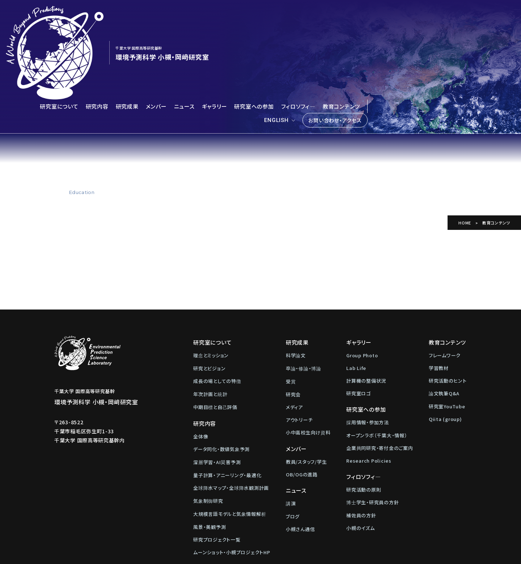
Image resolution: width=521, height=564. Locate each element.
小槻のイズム (360, 457)
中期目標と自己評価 (215, 336)
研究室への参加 (254, 36)
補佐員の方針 (361, 445)
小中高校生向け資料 (308, 362)
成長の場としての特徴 (217, 310)
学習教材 (439, 297)
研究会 (293, 324)
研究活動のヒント (448, 310)
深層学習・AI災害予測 (217, 391)
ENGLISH (276, 50)
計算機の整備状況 (366, 310)
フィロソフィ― (298, 36)
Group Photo (362, 285)
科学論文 (296, 285)
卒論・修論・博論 (303, 298)
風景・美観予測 (209, 456)
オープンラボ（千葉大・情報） (376, 365)
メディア (294, 336)
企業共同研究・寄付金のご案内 (379, 377)
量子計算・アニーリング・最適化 (227, 404)
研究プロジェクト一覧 (217, 469)
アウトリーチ (299, 349)
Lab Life (356, 297)
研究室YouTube (447, 336)
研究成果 (127, 36)
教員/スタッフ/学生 (306, 391)
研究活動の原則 (363, 419)
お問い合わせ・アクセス (334, 50)
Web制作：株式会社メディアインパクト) (308, 554)
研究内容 (97, 36)
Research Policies (368, 390)
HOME (464, 152)
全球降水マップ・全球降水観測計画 (231, 417)
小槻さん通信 (300, 458)
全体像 (200, 366)
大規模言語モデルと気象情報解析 (229, 443)
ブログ (293, 446)
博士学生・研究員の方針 (372, 432)
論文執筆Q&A (444, 323)
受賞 (291, 311)
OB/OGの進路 (302, 404)
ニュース (184, 36)
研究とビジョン (209, 298)
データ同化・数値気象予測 (221, 378)
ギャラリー (214, 36)
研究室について (59, 36)
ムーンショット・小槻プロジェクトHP (231, 482)
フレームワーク (445, 285)
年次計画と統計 (210, 323)
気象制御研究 (208, 430)
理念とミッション (211, 285)
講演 (291, 433)
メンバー (156, 36)
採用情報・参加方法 (367, 352)
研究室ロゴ (358, 323)
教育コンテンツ (341, 36)
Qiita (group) (445, 348)
